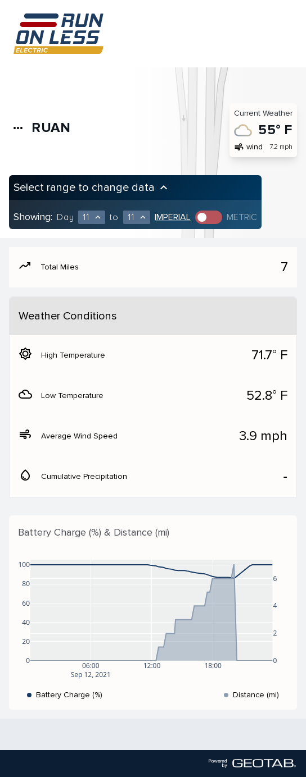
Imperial (173, 217)
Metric (242, 217)
